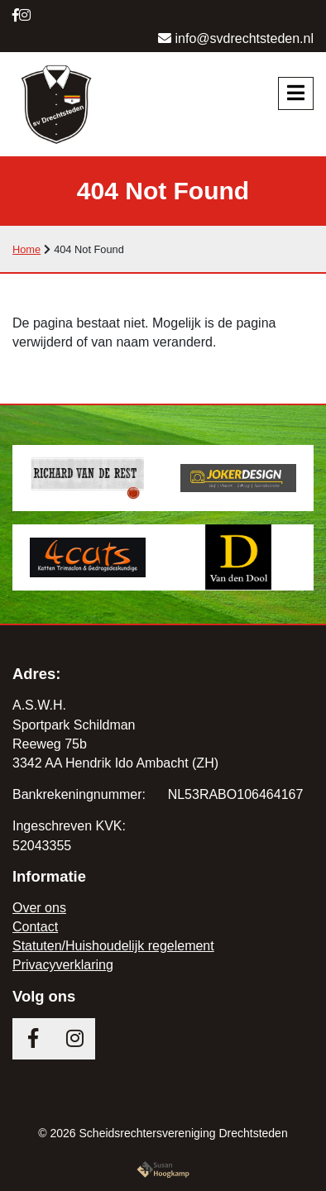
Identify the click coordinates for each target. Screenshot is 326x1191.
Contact (35, 927)
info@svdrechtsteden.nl (236, 38)
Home (26, 249)
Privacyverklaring (62, 965)
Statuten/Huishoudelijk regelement (113, 946)
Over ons (39, 908)
